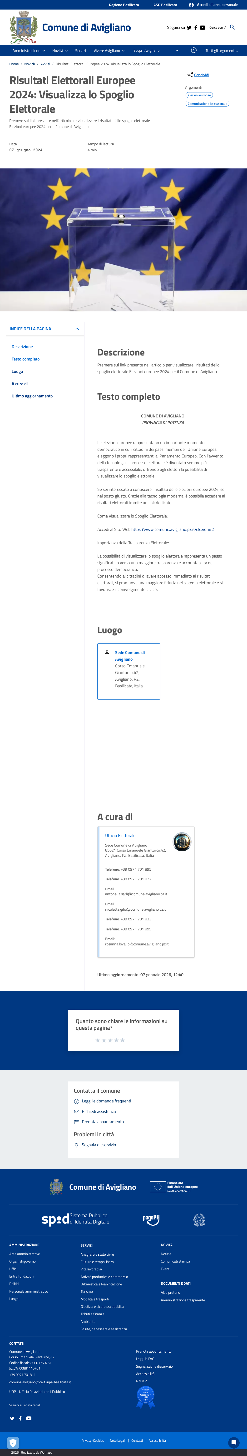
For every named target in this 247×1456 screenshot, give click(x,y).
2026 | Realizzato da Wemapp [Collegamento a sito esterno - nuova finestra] (31, 1452)
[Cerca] (232, 27)
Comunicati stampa (175, 1261)
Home (14, 64)
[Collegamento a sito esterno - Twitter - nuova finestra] (189, 27)
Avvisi (45, 64)
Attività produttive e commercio (104, 1276)
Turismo (87, 1291)
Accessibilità (145, 1373)
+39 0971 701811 (22, 1374)
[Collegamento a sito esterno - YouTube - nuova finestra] (202, 27)
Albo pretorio (170, 1292)
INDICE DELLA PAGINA (30, 328)
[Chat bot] (234, 1443)
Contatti (16, 1343)
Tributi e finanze (92, 1314)
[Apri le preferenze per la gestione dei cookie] (13, 1443)
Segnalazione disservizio (154, 1366)
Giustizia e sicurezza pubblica (102, 1306)
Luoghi (14, 1298)
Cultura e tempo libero (97, 1261)
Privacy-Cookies (92, 1440)
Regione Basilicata (124, 5)
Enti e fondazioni (21, 1276)
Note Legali (117, 1440)
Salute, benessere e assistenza (104, 1329)
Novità (29, 64)
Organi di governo (22, 1261)
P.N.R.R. (142, 1381)
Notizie (166, 1254)
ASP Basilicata (165, 5)
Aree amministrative (24, 1254)
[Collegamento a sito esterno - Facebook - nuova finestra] (195, 27)
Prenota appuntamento (154, 1351)
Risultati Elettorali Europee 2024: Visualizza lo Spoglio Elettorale (108, 64)
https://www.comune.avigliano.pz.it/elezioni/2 (172, 529)
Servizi (87, 1245)
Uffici (13, 1269)
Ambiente (88, 1321)
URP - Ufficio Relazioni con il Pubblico (37, 1391)
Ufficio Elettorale (120, 835)
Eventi (165, 1269)
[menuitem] (144, 50)
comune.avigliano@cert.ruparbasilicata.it (40, 1382)
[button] (213, 5)
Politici (14, 1283)
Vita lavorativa (91, 1269)
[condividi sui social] (198, 75)
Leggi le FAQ (145, 1358)
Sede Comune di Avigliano (130, 655)
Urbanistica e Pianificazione (101, 1284)
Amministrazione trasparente (183, 1300)
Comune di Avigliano (86, 27)
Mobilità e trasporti (95, 1299)
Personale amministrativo (28, 1291)
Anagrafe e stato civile (97, 1254)
